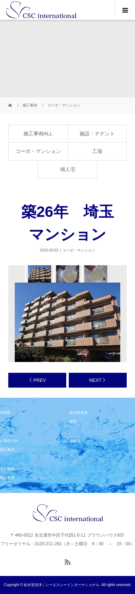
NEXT (95, 380)
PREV (39, 380)
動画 (73, 421)
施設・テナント (97, 133)
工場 (97, 151)
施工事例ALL (38, 133)
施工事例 (7, 449)
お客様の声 (9, 441)
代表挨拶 (7, 478)
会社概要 (7, 469)
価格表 (74, 441)
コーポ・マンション (38, 151)
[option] (39, 274)
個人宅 (67, 169)
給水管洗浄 (78, 413)
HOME (5, 413)
